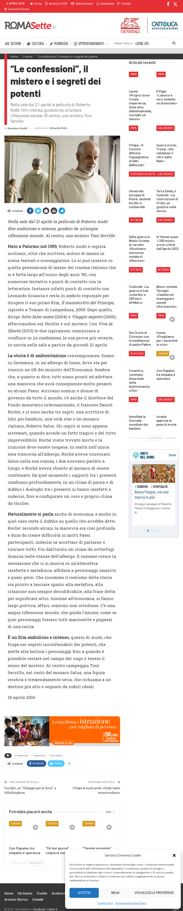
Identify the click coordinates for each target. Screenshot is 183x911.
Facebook (39, 904)
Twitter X (52, 904)
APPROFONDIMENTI (89, 38)
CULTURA (35, 38)
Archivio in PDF (56, 3)
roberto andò (39, 750)
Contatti (37, 894)
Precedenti (18, 857)
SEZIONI (13, 38)
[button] (174, 855)
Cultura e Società (142, 168)
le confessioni (21, 750)
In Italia (135, 214)
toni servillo (56, 750)
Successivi (36, 857)
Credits (42, 888)
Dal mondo (165, 122)
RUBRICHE (59, 38)
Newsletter (105, 3)
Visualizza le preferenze (154, 893)
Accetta (84, 893)
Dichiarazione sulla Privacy (130, 903)
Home (36, 3)
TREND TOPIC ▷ (123, 38)
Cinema (15, 818)
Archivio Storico (16, 894)
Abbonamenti (82, 3)
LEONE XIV (142, 38)
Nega (115, 893)
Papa (133, 69)
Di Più (122, 3)
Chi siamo (25, 888)
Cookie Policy (105, 903)
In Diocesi (136, 348)
